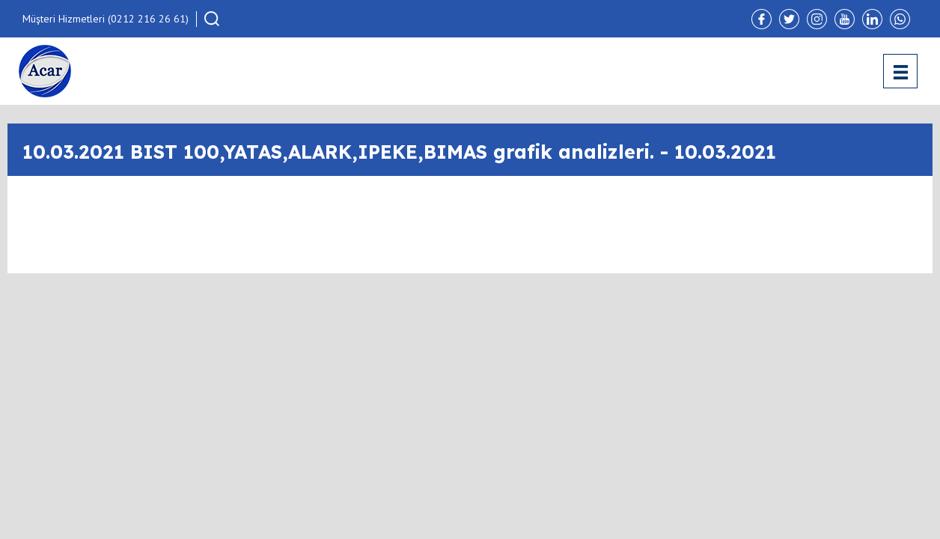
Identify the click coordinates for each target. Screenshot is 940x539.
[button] (211, 18)
